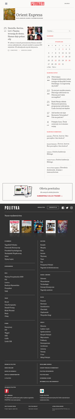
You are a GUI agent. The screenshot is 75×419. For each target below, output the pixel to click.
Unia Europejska (10, 305)
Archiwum (44, 346)
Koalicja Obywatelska (12, 285)
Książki (42, 245)
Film (42, 250)
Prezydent (8, 288)
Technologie (44, 284)
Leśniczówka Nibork (57, 406)
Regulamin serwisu (46, 364)
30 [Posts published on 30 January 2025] (59, 64)
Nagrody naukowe (46, 290)
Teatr (42, 259)
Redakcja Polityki (10, 364)
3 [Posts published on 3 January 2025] (62, 49)
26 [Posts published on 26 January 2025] (69, 60)
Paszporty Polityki (46, 265)
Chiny (7, 316)
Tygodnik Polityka (11, 245)
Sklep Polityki (45, 357)
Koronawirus (9, 266)
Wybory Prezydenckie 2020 (14, 277)
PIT (6, 330)
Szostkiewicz (44, 306)
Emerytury (8, 327)
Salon (6, 256)
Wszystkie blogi (45, 315)
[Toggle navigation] (6, 3)
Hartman (43, 304)
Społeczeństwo (45, 332)
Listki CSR (8, 341)
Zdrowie (43, 278)
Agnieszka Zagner (26, 50)
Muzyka (43, 247)
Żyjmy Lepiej (9, 259)
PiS (6, 279)
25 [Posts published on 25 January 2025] (66, 60)
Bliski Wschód (9, 310)
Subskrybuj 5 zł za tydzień (48, 196)
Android (10, 395)
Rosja (6, 313)
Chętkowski (44, 312)
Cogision (10, 408)
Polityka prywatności (47, 371)
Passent (43, 301)
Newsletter (41, 207)
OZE (6, 335)
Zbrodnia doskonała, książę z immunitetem (57, 169)
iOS (6, 395)
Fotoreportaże (45, 343)
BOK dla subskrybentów (12, 374)
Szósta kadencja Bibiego (56, 152)
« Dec (49, 67)
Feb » (54, 67)
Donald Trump (10, 307)
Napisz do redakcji (10, 371)
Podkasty (43, 340)
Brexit (7, 302)
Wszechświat (44, 281)
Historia (43, 326)
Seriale (42, 253)
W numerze (8, 241)
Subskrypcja (53, 207)
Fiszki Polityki (44, 395)
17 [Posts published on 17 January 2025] (63, 57)
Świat (6, 298)
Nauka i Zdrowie (45, 274)
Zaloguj (67, 3)
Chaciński (43, 309)
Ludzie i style (44, 329)
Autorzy (43, 349)
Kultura (42, 241)
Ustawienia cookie (45, 378)
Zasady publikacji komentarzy (49, 368)
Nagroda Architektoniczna (49, 267)
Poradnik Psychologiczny (13, 250)
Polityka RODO (44, 374)
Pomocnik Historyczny (12, 247)
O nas (42, 354)
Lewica (7, 282)
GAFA (7, 338)
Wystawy (43, 256)
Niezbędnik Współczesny (13, 253)
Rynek (6, 323)
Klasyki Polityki (45, 334)
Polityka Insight (33, 406)
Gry (41, 262)
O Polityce (8, 378)
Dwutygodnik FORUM (10, 406)
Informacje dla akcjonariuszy (49, 381)
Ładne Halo (15, 408)
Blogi (42, 297)
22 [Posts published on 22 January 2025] (56, 60)
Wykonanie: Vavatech (33, 408)
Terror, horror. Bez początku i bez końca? (57, 136)
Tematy (42, 351)
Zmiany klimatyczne (47, 287)
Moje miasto (44, 337)
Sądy (6, 291)
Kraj (6, 273)
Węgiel (7, 333)
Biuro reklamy (9, 368)
